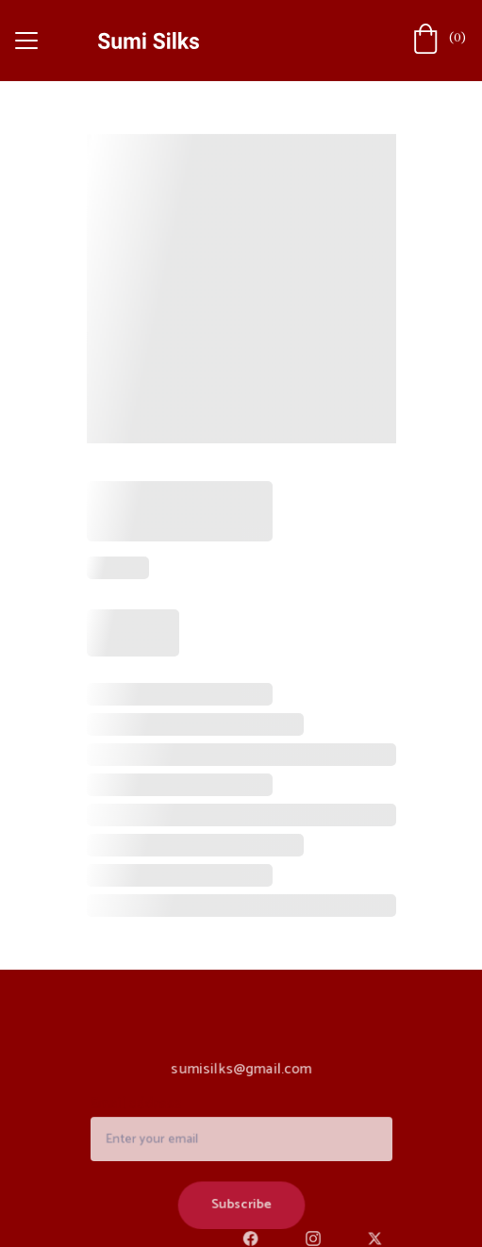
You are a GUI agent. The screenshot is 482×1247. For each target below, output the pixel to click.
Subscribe (241, 1203)
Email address (138, 1105)
